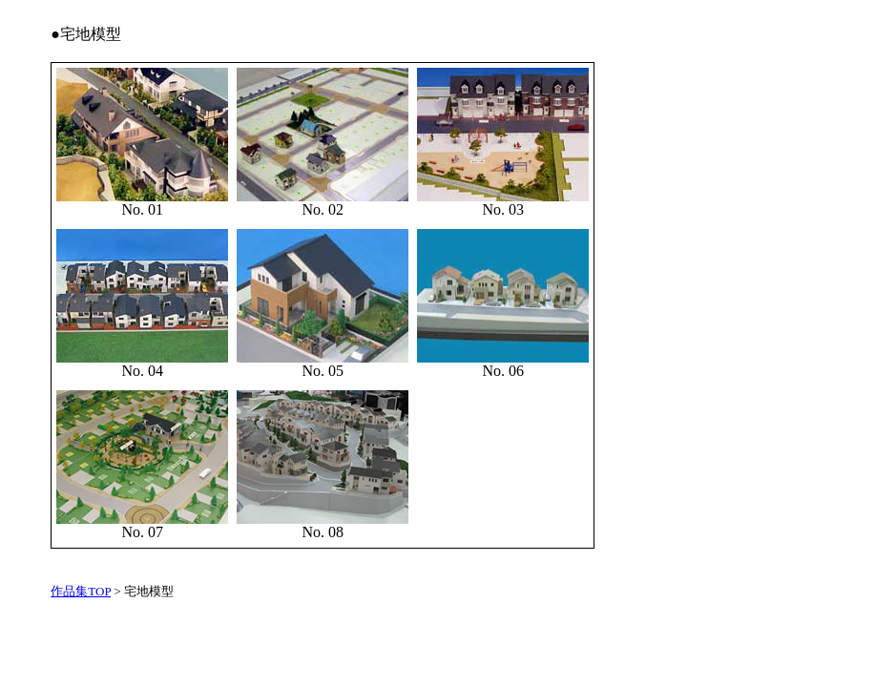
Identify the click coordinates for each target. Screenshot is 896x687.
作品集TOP (81, 591)
